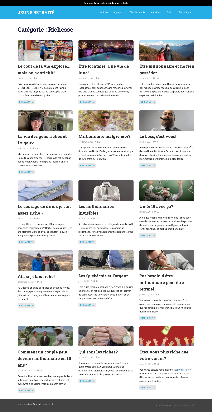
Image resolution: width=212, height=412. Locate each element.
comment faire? (183, 369)
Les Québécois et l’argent (103, 276)
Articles (104, 12)
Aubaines (156, 12)
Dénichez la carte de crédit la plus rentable (106, 3)
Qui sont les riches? (98, 352)
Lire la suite (26, 102)
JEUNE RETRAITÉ (36, 12)
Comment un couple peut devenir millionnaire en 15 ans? (44, 358)
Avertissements (163, 405)
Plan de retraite (137, 12)
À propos (119, 12)
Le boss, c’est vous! (157, 136)
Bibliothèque (184, 12)
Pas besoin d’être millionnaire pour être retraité (161, 282)
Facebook (37, 404)
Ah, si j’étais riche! (36, 276)
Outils (170, 12)
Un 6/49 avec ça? (156, 206)
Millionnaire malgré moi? (104, 136)
